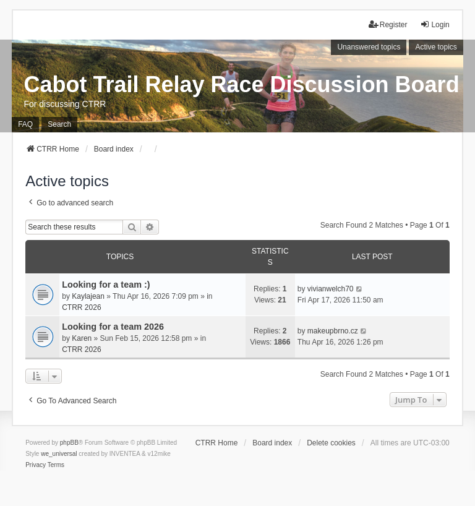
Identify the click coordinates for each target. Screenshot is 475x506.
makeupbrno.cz (332, 331)
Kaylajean (88, 296)
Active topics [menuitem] (435, 47)
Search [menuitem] (59, 124)
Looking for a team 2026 (113, 327)
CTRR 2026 (81, 307)
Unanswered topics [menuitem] (368, 47)
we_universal (59, 453)
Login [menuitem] (434, 24)
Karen (82, 338)
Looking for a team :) (106, 284)
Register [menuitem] (388, 24)
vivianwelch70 (330, 289)
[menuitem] (35, 465)
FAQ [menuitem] (25, 124)
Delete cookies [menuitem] (331, 443)
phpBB (69, 442)
